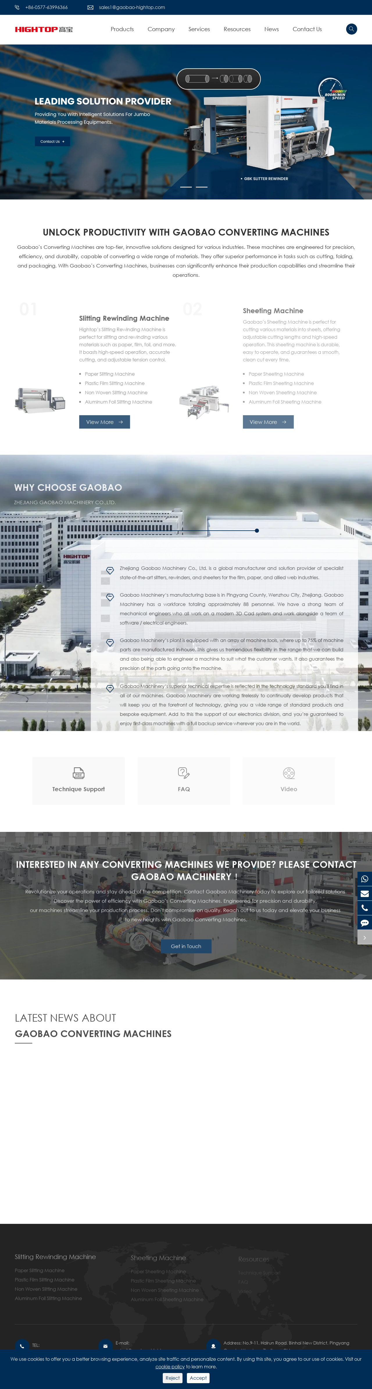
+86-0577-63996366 (46, 7)
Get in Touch (186, 951)
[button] (170, 187)
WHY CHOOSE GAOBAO (64, 487)
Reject (173, 1378)
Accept (198, 1378)
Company (161, 29)
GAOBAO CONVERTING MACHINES (93, 1038)
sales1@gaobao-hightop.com (132, 7)
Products (122, 29)
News (271, 29)
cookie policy (170, 1366)
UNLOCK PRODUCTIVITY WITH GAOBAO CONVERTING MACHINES (186, 231)
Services (199, 29)
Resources (237, 29)
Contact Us (307, 29)
